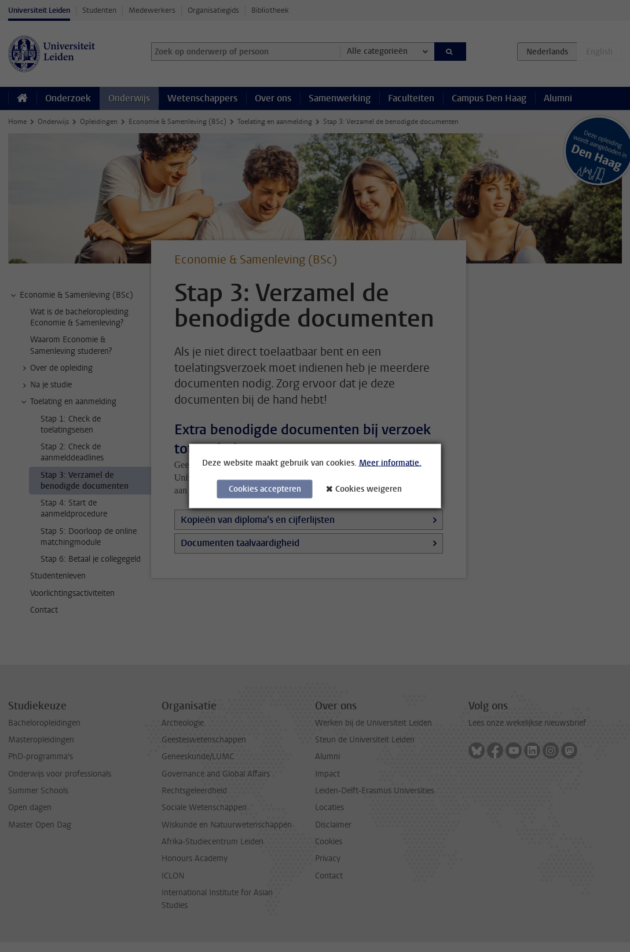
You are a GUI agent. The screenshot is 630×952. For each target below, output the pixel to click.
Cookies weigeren (368, 489)
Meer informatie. (390, 462)
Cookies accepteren (265, 489)
